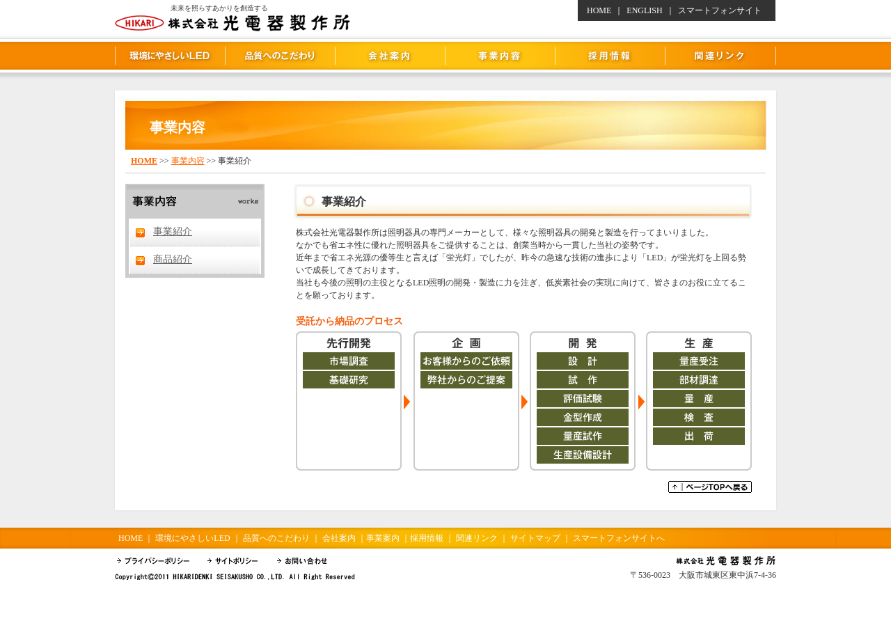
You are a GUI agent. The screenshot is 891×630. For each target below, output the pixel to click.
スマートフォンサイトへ (619, 538)
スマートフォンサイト (720, 10)
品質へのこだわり (280, 56)
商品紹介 (172, 259)
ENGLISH (644, 10)
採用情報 (610, 56)
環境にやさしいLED (170, 56)
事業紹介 (172, 231)
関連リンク (720, 56)
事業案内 (383, 538)
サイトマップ (535, 538)
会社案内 (390, 56)
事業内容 (500, 56)
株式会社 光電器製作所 (445, 15)
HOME (599, 10)
